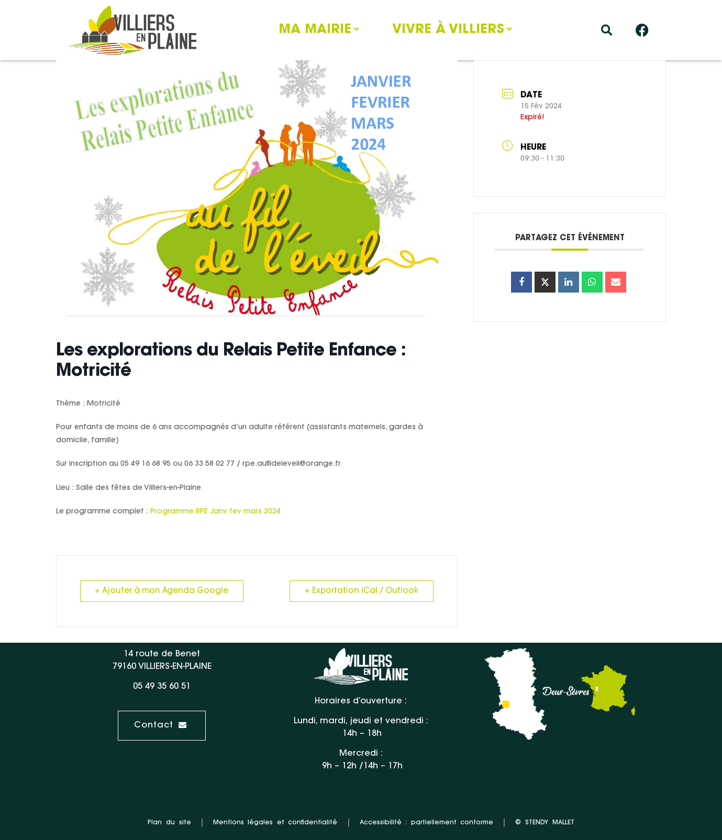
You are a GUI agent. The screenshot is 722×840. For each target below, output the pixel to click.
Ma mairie (315, 30)
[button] (606, 30)
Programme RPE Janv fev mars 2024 (215, 512)
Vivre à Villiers (448, 30)
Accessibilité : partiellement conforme (427, 823)
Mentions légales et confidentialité (275, 823)
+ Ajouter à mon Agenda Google (162, 591)
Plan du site (169, 823)
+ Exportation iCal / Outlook (361, 591)
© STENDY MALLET (544, 823)
